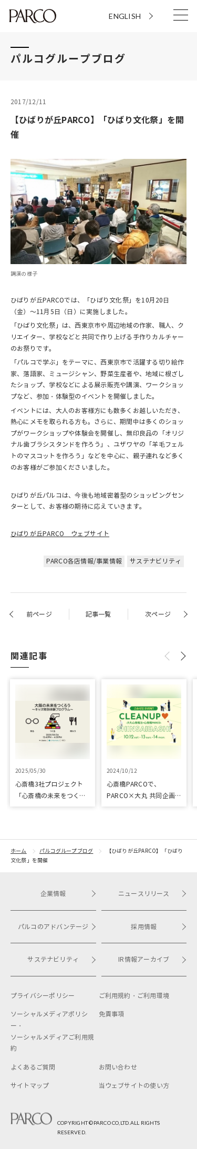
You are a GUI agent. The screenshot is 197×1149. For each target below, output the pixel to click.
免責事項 (112, 1014)
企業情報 (68, 894)
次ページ (158, 614)
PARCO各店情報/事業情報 (84, 561)
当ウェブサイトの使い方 (134, 1086)
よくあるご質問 (33, 1067)
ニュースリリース (152, 894)
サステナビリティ (155, 561)
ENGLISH (125, 16)
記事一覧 (98, 614)
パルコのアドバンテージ (57, 927)
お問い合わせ (118, 1067)
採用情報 (158, 927)
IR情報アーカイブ (152, 959)
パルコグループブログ (66, 851)
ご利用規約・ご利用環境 (134, 996)
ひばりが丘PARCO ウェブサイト (60, 534)
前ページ (39, 614)
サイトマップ (30, 1086)
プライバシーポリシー (43, 996)
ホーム (19, 851)
